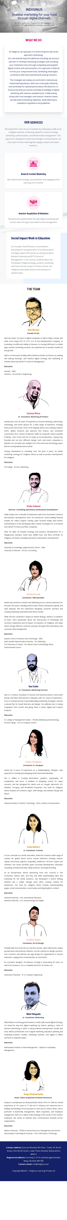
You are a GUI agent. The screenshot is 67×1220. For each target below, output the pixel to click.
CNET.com (30, 341)
